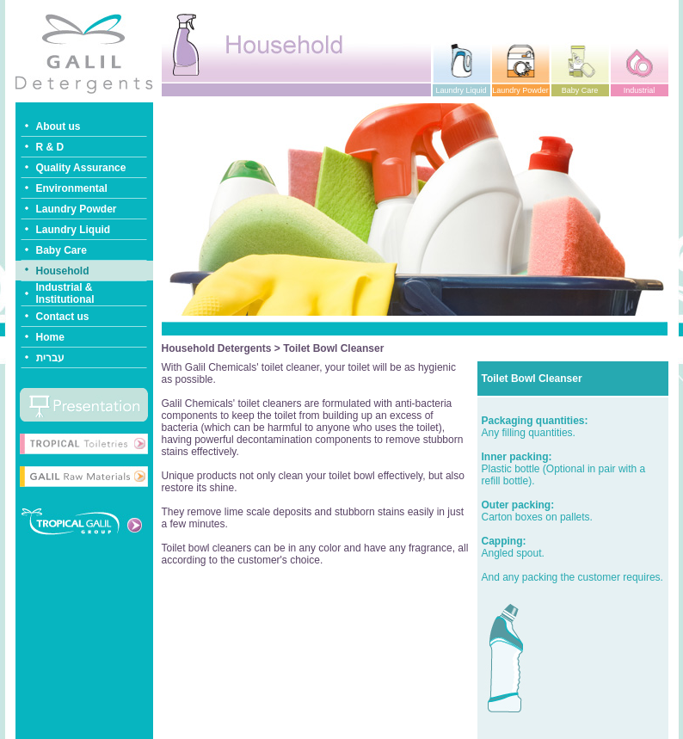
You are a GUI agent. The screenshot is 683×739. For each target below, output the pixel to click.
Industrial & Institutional (65, 293)
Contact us (62, 317)
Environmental (72, 188)
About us (58, 126)
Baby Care (61, 250)
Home (50, 337)
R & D (50, 147)
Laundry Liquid (73, 230)
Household (62, 271)
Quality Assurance (81, 168)
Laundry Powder (76, 209)
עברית (50, 358)
